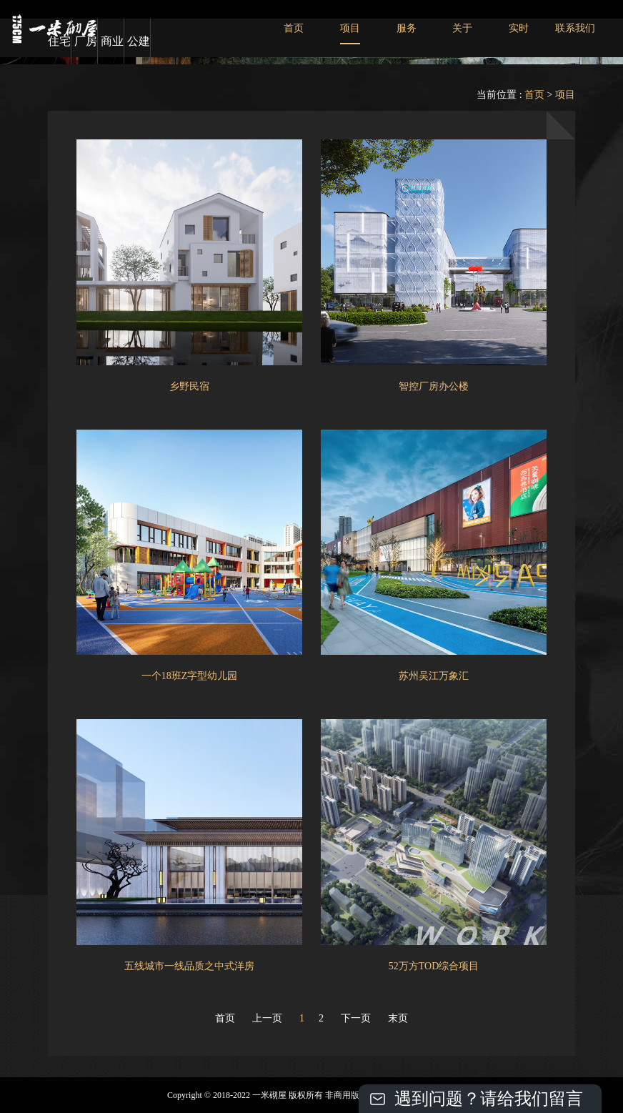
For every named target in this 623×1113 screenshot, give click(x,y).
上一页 (267, 1018)
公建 (138, 41)
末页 (398, 1018)
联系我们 (575, 28)
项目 (350, 28)
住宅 (59, 41)
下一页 (356, 1018)
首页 (294, 28)
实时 (519, 28)
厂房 (85, 41)
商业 (112, 41)
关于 (462, 28)
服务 (407, 28)
